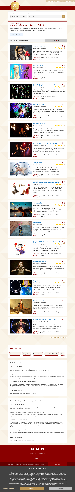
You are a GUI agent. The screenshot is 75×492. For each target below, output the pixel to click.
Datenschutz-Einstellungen (8, 488)
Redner (61, 8)
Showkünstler (42, 8)
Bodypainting (27, 354)
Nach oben (57, 464)
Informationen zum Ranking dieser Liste (58, 337)
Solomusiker (31, 8)
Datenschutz (42, 453)
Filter (55, 41)
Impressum (33, 453)
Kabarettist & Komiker (51, 354)
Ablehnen (60, 488)
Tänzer (51, 8)
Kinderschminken (15, 354)
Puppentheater (37, 354)
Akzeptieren (32, 488)
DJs (56, 8)
